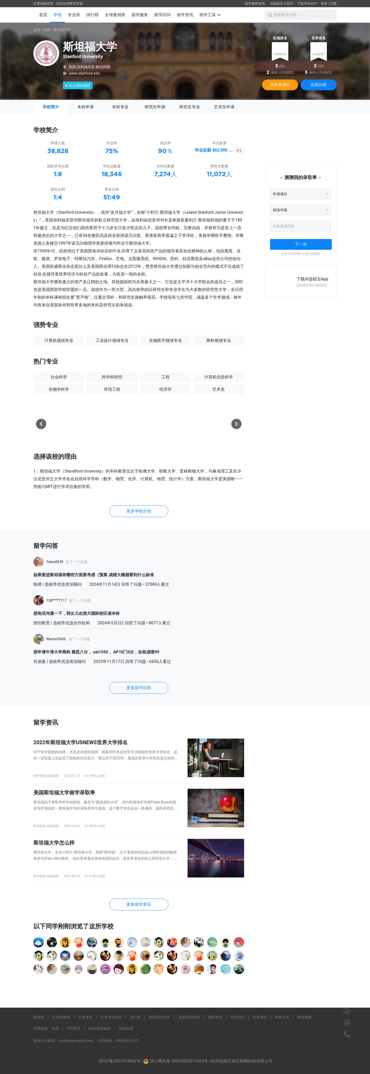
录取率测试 (280, 84)
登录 (324, 3)
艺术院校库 (61, 1017)
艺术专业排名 (111, 1017)
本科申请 (85, 106)
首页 (43, 14)
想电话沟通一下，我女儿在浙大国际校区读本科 (76, 613)
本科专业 (120, 106)
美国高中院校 (189, 1017)
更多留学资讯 (138, 904)
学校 (57, 14)
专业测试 (260, 1017)
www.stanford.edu (84, 73)
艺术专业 (85, 1017)
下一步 (301, 244)
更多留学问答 (138, 687)
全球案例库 (115, 14)
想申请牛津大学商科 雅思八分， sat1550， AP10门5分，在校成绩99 (96, 652)
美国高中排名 (159, 1017)
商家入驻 (282, 1017)
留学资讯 (185, 14)
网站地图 (304, 1017)
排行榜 (92, 14)
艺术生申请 (224, 106)
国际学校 (215, 1017)
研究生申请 (155, 106)
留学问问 (162, 14)
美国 (46, 30)
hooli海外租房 (99, 1028)
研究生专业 (189, 106)
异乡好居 (126, 1028)
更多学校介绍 (138, 511)
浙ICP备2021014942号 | (121, 1061)
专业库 (74, 14)
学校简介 (51, 106)
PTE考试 (73, 1028)
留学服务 (140, 14)
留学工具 (209, 14)
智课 (55, 1028)
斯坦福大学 (62, 30)
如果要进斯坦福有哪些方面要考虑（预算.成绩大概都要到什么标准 (93, 574)
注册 (333, 3)
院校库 (38, 1017)
